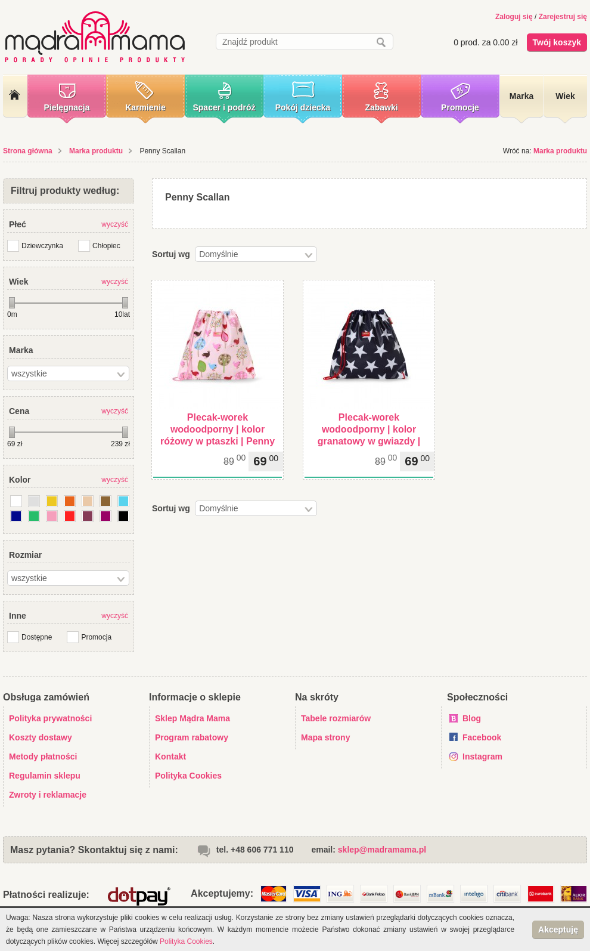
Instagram (482, 756)
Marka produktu (96, 151)
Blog (471, 718)
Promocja (96, 637)
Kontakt (170, 756)
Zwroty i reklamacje (47, 794)
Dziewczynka (42, 246)
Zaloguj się (514, 17)
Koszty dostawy (40, 737)
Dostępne (36, 637)
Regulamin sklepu (44, 775)
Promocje (460, 107)
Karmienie (145, 107)
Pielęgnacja (66, 107)
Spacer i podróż (223, 107)
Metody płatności (43, 756)
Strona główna (27, 151)
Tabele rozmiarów (336, 718)
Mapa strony (325, 737)
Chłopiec (106, 246)
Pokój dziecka (303, 107)
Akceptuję (558, 929)
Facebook (481, 737)
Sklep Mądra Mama (192, 718)
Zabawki (381, 107)
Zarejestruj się (563, 17)
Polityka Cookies (188, 775)
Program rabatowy (191, 737)
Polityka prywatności (50, 718)
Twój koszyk (557, 42)
